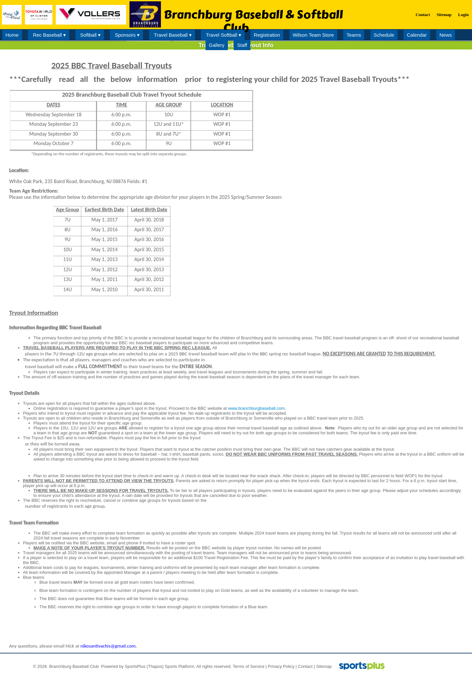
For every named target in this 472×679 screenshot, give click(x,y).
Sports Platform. (180, 666)
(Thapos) (155, 666)
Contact (305, 666)
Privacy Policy (281, 666)
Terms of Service (249, 666)
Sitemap (324, 666)
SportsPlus (135, 666)
